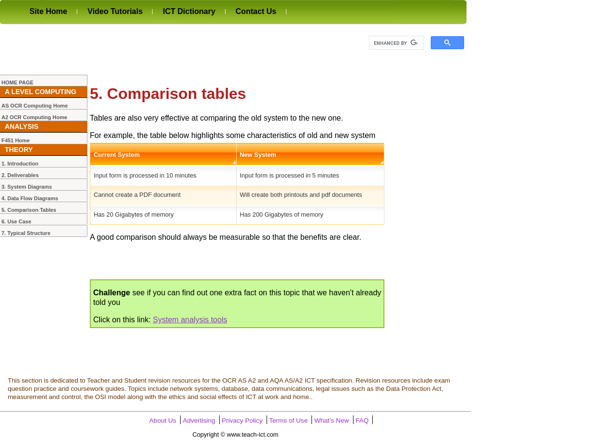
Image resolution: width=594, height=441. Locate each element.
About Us (162, 420)
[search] (395, 43)
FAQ (361, 420)
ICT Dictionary (189, 11)
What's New (331, 420)
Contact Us (256, 11)
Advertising (199, 420)
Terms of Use (288, 420)
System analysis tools (190, 320)
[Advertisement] (176, 49)
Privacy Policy (242, 420)
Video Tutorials (114, 11)
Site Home (48, 11)
